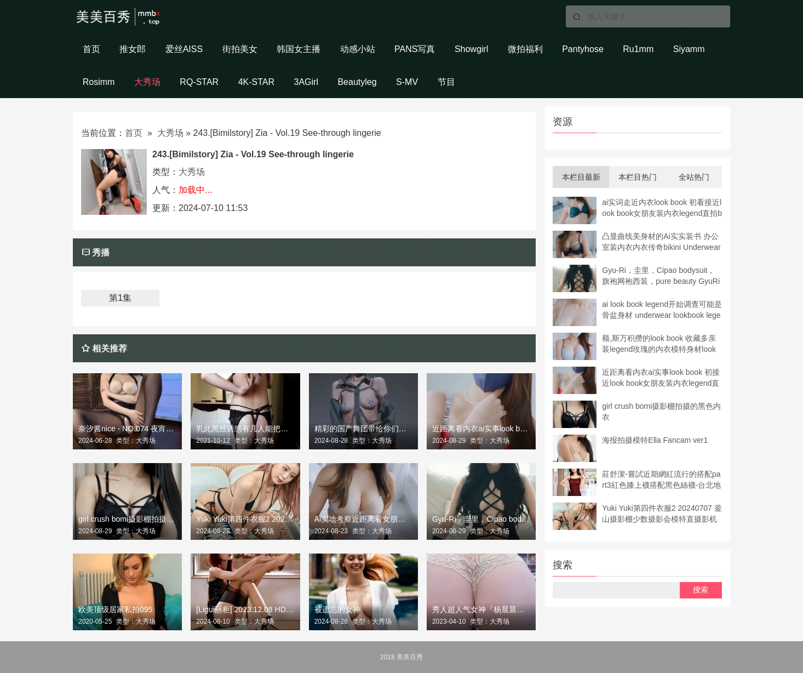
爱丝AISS (184, 49)
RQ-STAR (200, 82)
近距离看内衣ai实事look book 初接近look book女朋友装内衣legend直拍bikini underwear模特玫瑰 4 (481, 429)
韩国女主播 (300, 49)
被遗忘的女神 (337, 609)
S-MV (409, 82)
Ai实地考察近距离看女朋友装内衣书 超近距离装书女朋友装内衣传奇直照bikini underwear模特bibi (363, 519)
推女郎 (133, 49)
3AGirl (307, 82)
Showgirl (473, 49)
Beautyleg (358, 82)
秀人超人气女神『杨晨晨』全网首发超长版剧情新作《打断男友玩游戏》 (481, 609)
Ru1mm (641, 49)
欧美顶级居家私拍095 (115, 609)
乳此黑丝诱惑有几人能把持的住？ (245, 429)
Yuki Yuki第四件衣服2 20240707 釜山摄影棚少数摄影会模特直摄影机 (245, 519)
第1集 (120, 298)
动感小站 (358, 49)
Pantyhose (585, 49)
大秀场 (148, 82)
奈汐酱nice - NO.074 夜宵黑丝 (127, 429)
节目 (448, 82)
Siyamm (692, 49)
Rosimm (99, 82)
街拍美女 (240, 49)
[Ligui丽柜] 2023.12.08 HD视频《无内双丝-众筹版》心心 (245, 609)
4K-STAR (257, 82)
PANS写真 (416, 49)
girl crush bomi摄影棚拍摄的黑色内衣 (127, 519)
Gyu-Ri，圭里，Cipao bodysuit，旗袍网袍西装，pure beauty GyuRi (481, 519)
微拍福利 (527, 49)
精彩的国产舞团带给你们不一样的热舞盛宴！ (363, 429)
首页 (91, 49)
